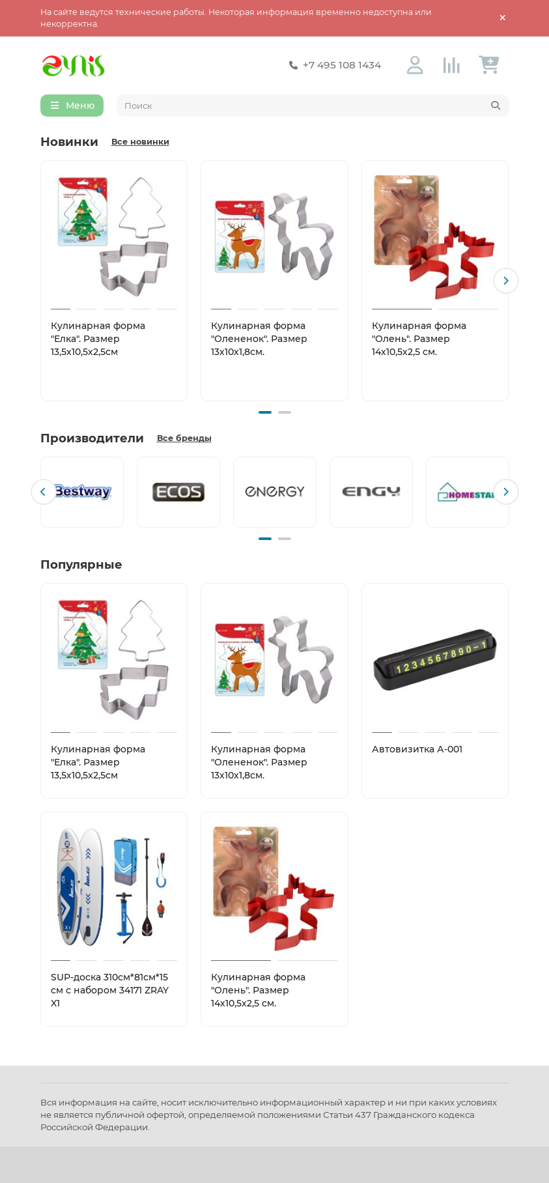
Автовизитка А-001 (417, 749)
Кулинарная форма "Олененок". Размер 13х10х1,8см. (259, 339)
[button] (506, 281)
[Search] (313, 105)
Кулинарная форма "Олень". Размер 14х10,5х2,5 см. (419, 339)
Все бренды (184, 438)
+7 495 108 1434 (333, 65)
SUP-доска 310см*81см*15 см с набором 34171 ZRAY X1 (110, 990)
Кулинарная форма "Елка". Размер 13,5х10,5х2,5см (98, 339)
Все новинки (140, 142)
